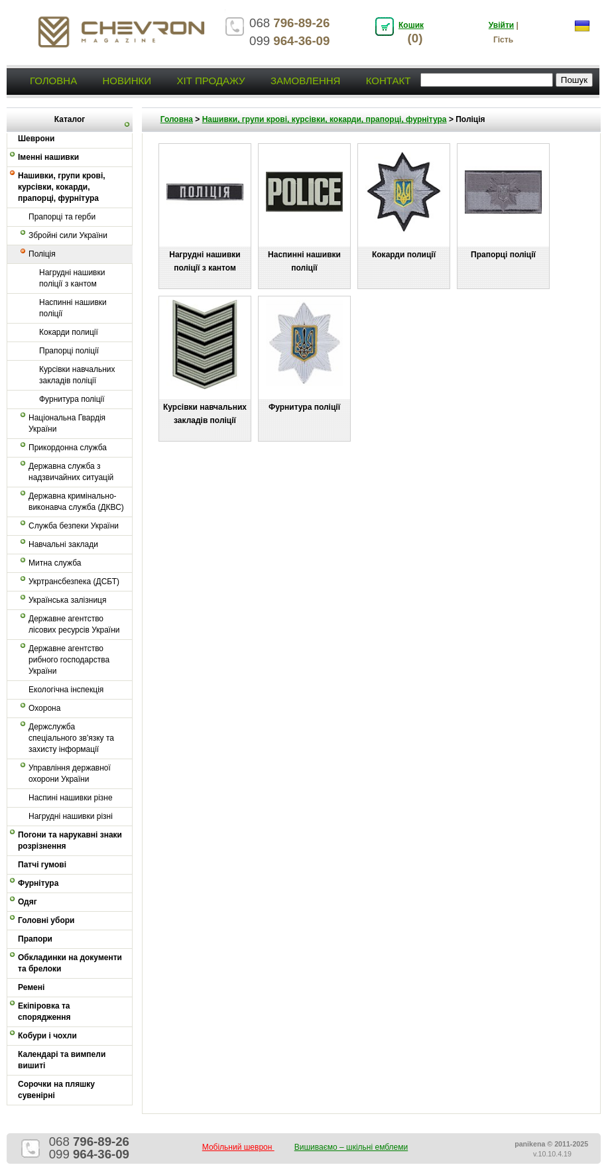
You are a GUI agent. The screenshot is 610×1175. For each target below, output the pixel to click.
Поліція (42, 254)
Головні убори (46, 920)
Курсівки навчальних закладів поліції (77, 375)
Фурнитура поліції (72, 399)
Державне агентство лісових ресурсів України (74, 624)
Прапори (35, 939)
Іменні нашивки (48, 157)
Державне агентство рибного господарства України (69, 660)
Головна (53, 80)
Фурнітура (38, 883)
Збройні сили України (68, 235)
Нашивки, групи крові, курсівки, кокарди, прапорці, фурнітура (61, 187)
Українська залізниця (67, 600)
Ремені (31, 987)
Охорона (44, 708)
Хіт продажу (210, 80)
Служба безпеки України (74, 525)
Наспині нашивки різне (71, 797)
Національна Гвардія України (67, 423)
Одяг (27, 901)
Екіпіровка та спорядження (44, 1011)
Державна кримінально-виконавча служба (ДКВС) (76, 501)
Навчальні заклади (63, 544)
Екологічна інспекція (66, 689)
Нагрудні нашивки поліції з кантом (72, 278)
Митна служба (55, 563)
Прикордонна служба (68, 447)
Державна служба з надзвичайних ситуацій (71, 472)
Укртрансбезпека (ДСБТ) (74, 581)
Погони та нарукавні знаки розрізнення (70, 840)
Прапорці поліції (69, 350)
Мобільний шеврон (238, 1147)
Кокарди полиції (68, 332)
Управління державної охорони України (70, 773)
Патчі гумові (42, 864)
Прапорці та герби (62, 216)
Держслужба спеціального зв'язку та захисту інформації (71, 738)
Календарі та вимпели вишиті (61, 1060)
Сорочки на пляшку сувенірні (56, 1090)
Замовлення (305, 80)
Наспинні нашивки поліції (73, 308)
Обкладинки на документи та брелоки (70, 963)
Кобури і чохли (47, 1035)
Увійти (501, 25)
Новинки (126, 80)
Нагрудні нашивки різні (71, 816)
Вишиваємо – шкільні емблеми (351, 1147)
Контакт (388, 80)
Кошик (411, 25)
